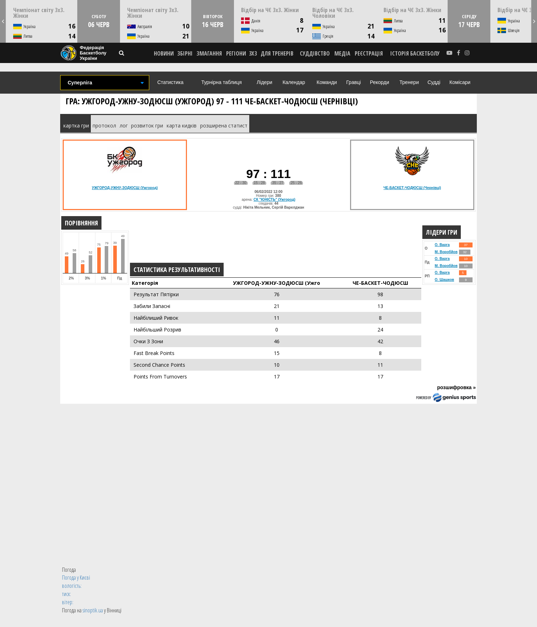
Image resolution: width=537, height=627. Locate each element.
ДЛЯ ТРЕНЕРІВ (277, 53)
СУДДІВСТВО (315, 53)
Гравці (353, 82)
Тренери (409, 82)
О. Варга (442, 245)
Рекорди (379, 82)
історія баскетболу (415, 53)
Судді (433, 82)
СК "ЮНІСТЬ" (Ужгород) (274, 200)
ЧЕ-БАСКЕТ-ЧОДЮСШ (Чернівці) (412, 188)
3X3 (253, 53)
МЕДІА (342, 53)
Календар (293, 82)
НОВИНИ (164, 53)
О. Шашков (444, 280)
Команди (327, 82)
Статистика (170, 82)
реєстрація (369, 53)
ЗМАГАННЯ (209, 53)
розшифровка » (456, 387)
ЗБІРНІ (185, 53)
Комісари (459, 82)
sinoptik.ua (93, 610)
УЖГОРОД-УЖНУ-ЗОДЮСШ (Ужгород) (125, 188)
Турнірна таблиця (221, 82)
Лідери (264, 82)
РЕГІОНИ (236, 53)
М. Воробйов (446, 252)
